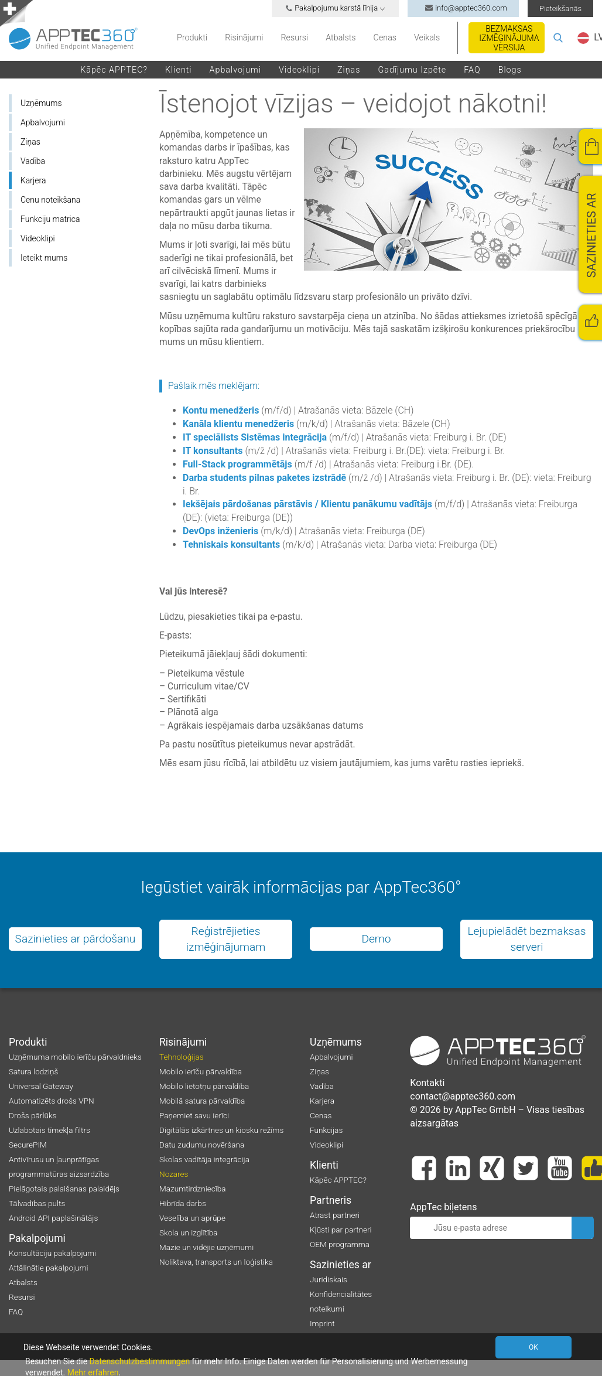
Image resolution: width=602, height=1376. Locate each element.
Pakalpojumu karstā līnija (335, 8)
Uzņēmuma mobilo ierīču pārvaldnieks (75, 1056)
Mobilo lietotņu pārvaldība (204, 1086)
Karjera (33, 180)
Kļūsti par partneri (341, 1229)
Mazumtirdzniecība (192, 1188)
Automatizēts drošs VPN (51, 1100)
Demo (376, 938)
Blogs (510, 69)
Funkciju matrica (50, 219)
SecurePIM (28, 1144)
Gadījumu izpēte (412, 69)
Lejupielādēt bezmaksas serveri (526, 939)
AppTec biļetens (443, 1207)
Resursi (294, 37)
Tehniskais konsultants (231, 544)
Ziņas (349, 69)
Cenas (385, 37)
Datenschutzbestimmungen (140, 1361)
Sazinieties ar (340, 1265)
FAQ (472, 69)
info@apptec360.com (463, 8)
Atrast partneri (335, 1215)
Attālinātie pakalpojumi (48, 1267)
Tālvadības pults (37, 1203)
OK (535, 1347)
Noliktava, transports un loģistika (216, 1261)
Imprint (322, 1323)
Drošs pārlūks (33, 1115)
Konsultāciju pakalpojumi (52, 1253)
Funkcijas (326, 1130)
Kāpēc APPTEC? (114, 69)
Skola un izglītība (188, 1232)
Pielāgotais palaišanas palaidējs (64, 1188)
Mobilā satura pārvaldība (202, 1100)
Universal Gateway (41, 1086)
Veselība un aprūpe (192, 1218)
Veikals (427, 37)
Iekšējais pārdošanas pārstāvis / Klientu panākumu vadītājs (307, 504)
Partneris (330, 1200)
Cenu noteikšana (50, 199)
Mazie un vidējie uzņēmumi (206, 1247)
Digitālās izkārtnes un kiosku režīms (221, 1130)
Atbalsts (340, 37)
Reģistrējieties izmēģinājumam (226, 939)
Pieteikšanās (560, 8)
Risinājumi (244, 37)
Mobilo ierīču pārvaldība (200, 1071)
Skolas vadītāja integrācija (204, 1159)
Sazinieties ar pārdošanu (75, 938)
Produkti (192, 37)
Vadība (32, 161)
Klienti (178, 69)
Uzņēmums (41, 103)
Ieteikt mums (43, 257)
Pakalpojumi (37, 1238)
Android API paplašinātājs (53, 1218)
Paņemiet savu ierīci (194, 1115)
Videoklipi (299, 69)
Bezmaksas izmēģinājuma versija (509, 38)
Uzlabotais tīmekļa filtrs (49, 1130)
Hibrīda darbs (182, 1203)
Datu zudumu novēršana (201, 1144)
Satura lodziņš (33, 1071)
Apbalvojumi (235, 69)
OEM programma (340, 1244)
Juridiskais (328, 1279)
